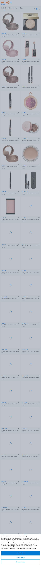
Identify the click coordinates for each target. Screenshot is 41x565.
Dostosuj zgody (20, 557)
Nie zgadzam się (20, 562)
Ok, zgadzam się (20, 553)
